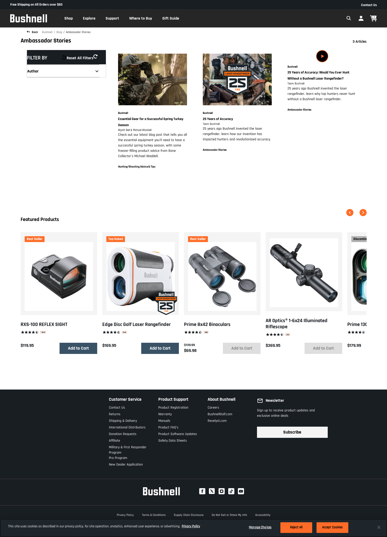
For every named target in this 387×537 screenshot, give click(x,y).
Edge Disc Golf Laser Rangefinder (136, 324)
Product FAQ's (168, 426)
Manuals (164, 420)
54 (124, 332)
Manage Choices (260, 527)
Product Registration (173, 406)
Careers (213, 406)
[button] (68, 18)
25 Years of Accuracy (218, 119)
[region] (193, 528)
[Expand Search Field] (349, 18)
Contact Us (369, 5)
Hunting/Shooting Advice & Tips (136, 167)
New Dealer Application (126, 463)
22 (287, 334)
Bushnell (47, 32)
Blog (59, 32)
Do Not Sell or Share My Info (229, 514)
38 (206, 332)
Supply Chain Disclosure (189, 514)
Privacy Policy (125, 514)
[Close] (378, 527)
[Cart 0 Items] (373, 18)
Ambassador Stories (78, 32)
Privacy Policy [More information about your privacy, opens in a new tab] (191, 526)
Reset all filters (81, 57)
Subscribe (292, 432)
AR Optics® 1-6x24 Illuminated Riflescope (296, 323)
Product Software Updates (177, 433)
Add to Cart (78, 348)
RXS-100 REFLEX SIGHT (44, 324)
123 (43, 332)
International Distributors (127, 426)
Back (34, 32)
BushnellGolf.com (220, 413)
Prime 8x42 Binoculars (207, 324)
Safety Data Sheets (172, 439)
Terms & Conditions (154, 514)
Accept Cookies (332, 527)
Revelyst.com (217, 420)
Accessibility (262, 514)
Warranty (165, 413)
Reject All (296, 527)
